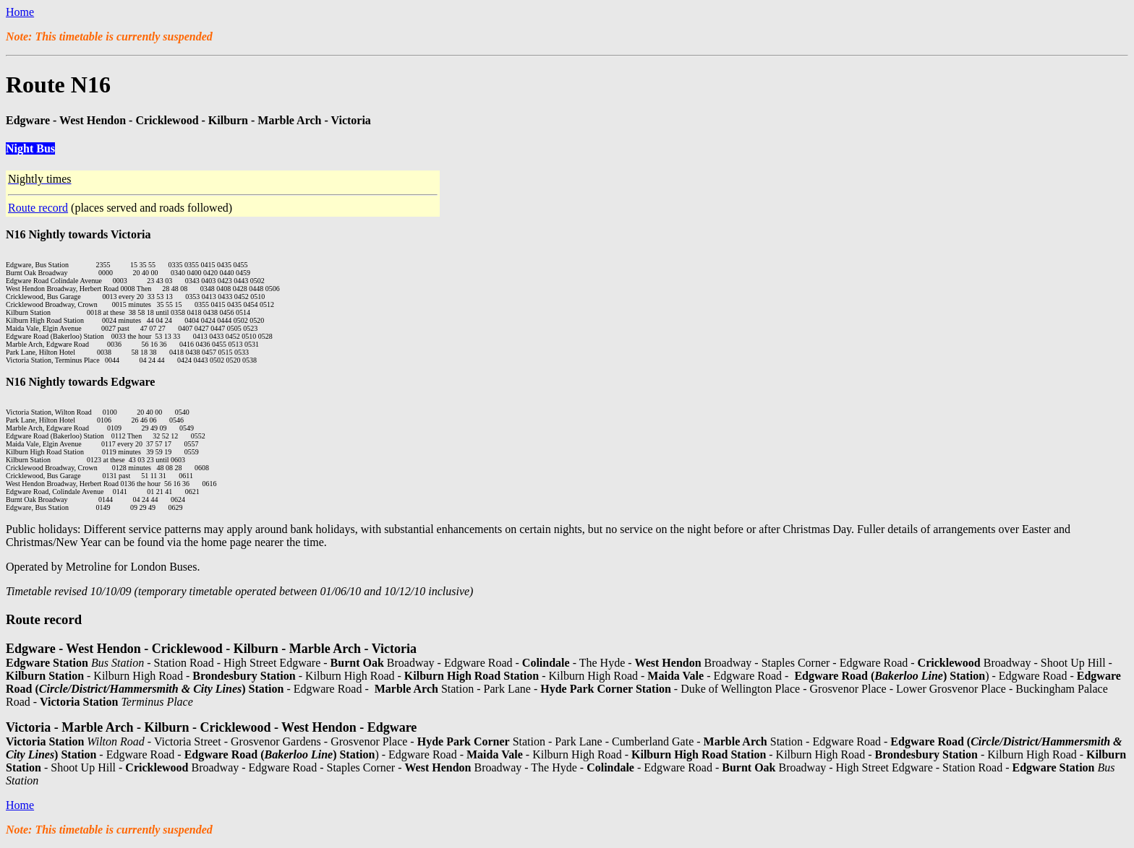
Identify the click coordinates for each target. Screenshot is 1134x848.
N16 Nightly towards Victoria (78, 234)
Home (20, 12)
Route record (38, 208)
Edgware (133, 382)
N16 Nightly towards (58, 382)
